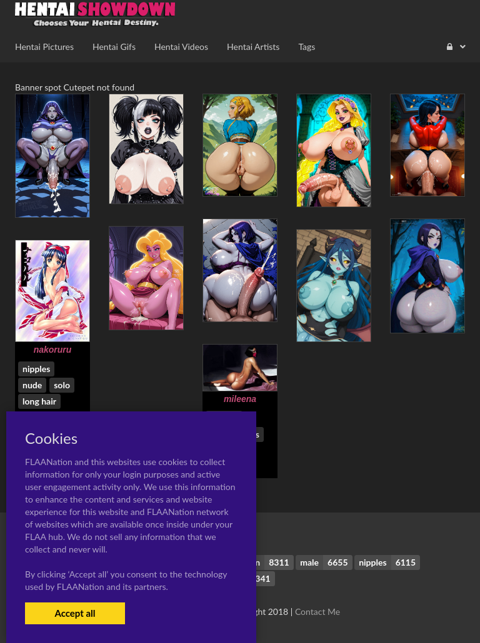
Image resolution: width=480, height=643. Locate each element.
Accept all (74, 613)
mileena (240, 399)
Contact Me (317, 611)
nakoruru (53, 350)
